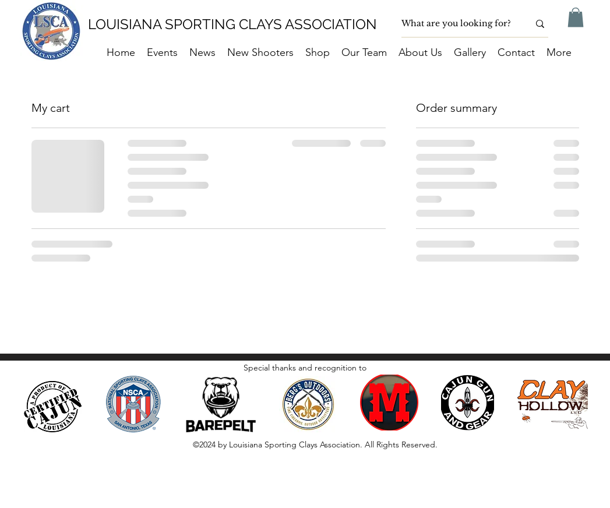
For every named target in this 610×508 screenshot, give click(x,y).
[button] (575, 17)
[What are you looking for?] (456, 24)
